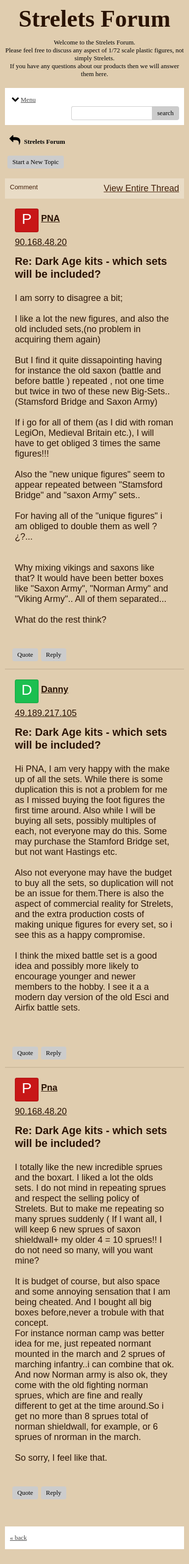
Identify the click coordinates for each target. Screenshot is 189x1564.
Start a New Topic (35, 162)
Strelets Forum (36, 141)
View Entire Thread (141, 188)
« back (18, 1537)
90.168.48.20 (41, 242)
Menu (23, 99)
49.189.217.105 (46, 713)
